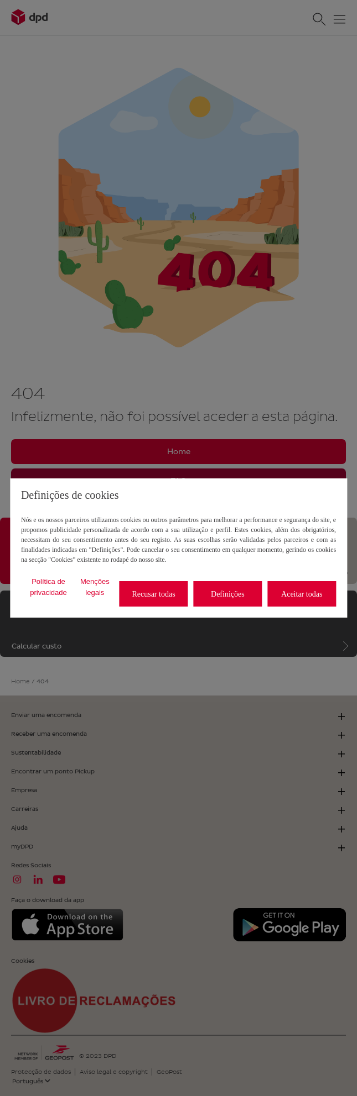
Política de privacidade (48, 587)
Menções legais (95, 587)
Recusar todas (153, 594)
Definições (228, 594)
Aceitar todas (301, 594)
